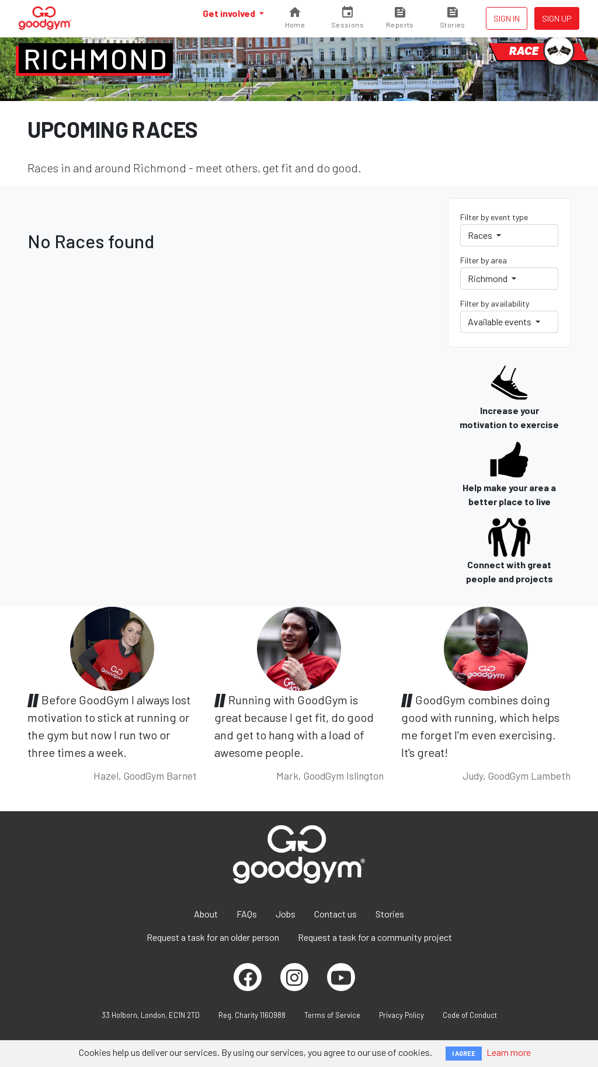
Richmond (95, 58)
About (206, 913)
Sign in (506, 18)
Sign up (557, 18)
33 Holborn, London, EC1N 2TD (151, 1015)
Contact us (335, 913)
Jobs (285, 913)
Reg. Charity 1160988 (252, 1015)
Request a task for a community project (375, 937)
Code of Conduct (470, 1015)
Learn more (508, 1052)
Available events (500, 321)
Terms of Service (332, 1015)
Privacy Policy (401, 1015)
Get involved (230, 13)
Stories (390, 913)
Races (481, 235)
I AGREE (463, 1053)
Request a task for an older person (213, 937)
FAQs (247, 913)
